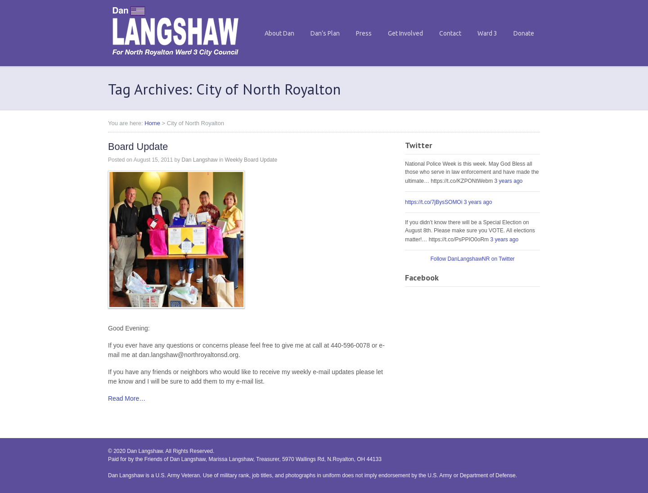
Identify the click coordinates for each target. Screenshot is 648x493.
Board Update (138, 146)
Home (152, 123)
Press (364, 33)
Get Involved (405, 33)
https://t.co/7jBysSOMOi (433, 202)
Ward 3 (487, 33)
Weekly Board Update (251, 160)
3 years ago (509, 181)
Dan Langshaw (200, 160)
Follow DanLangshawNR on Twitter (472, 259)
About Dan (279, 33)
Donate (523, 33)
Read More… (126, 398)
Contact (450, 33)
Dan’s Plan (325, 33)
